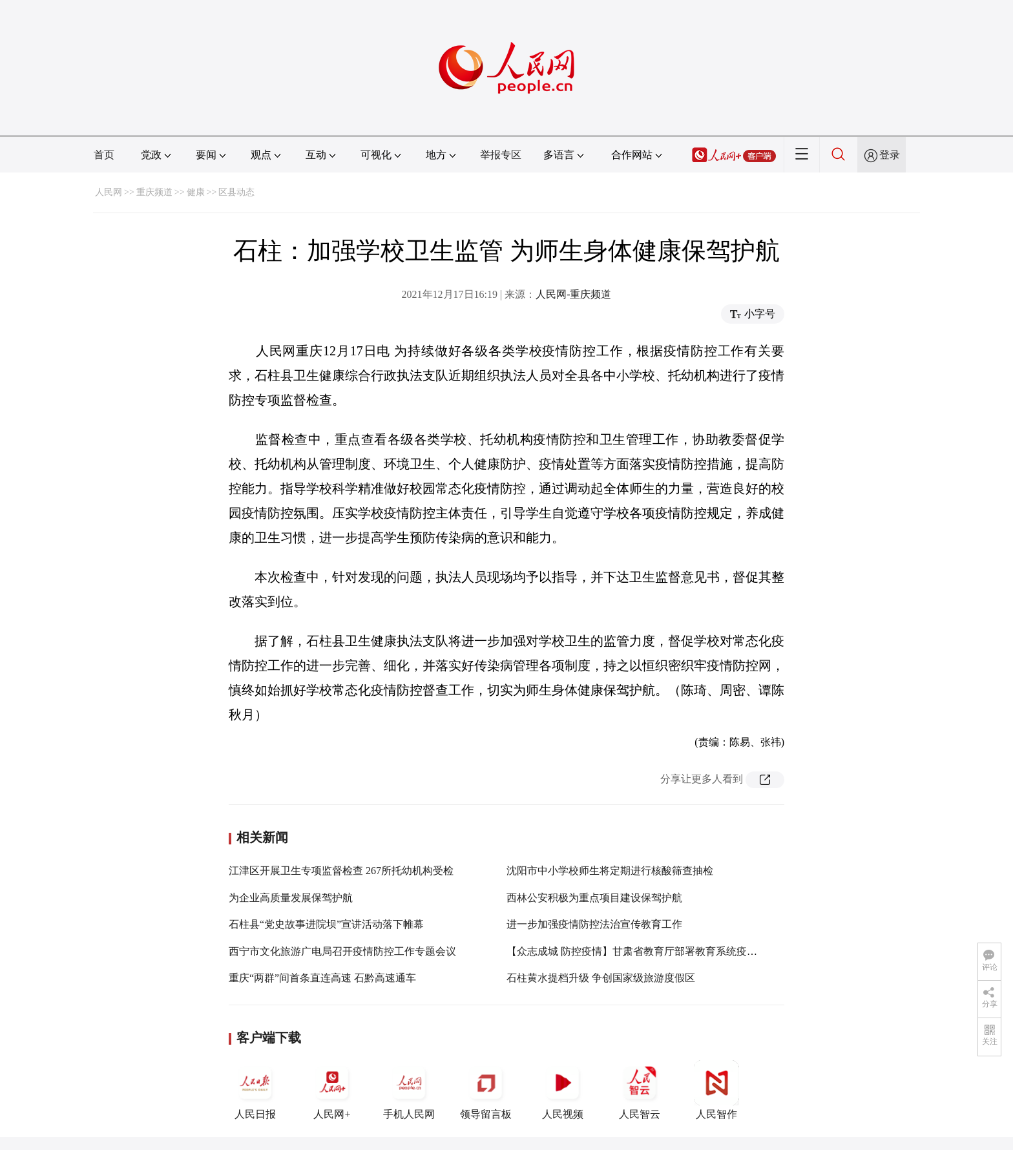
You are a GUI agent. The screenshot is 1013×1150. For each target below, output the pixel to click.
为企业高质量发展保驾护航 (291, 897)
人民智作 (716, 1090)
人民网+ (332, 1090)
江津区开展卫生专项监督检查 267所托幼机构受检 (341, 870)
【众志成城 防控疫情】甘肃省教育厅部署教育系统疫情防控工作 (652, 951)
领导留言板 (486, 1090)
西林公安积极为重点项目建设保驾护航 (594, 897)
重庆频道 (154, 192)
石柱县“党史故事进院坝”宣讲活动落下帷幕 (326, 924)
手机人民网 (409, 1090)
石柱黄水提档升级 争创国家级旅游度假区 (600, 977)
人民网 (108, 192)
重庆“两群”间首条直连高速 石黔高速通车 (322, 977)
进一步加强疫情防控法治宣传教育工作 (594, 924)
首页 (104, 154)
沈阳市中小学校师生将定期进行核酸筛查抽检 (609, 870)
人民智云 (639, 1090)
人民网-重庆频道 (573, 294)
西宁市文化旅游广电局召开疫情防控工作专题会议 (342, 951)
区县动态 (236, 192)
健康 (196, 192)
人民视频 (562, 1090)
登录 (889, 154)
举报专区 (500, 154)
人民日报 (255, 1090)
